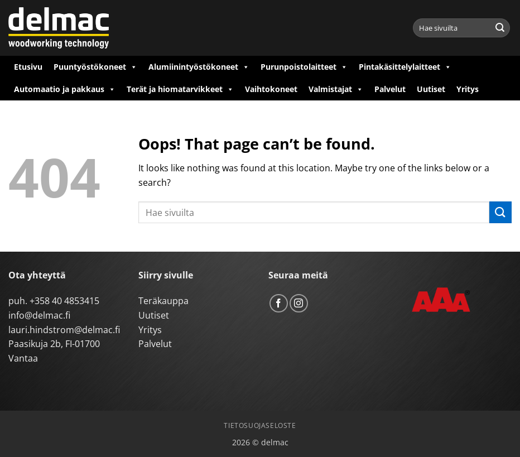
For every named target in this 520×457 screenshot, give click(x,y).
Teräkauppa (163, 301)
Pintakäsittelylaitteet (405, 67)
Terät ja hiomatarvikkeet (180, 89)
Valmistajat (336, 89)
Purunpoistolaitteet (304, 67)
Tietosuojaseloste (260, 425)
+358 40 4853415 (64, 301)
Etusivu (28, 66)
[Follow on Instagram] (299, 303)
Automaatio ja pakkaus (64, 89)
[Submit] (499, 27)
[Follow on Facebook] (278, 303)
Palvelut (390, 89)
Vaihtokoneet (271, 89)
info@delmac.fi (39, 315)
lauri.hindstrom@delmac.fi (64, 330)
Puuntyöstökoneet (95, 67)
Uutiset (431, 89)
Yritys (467, 89)
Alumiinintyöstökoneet (198, 67)
